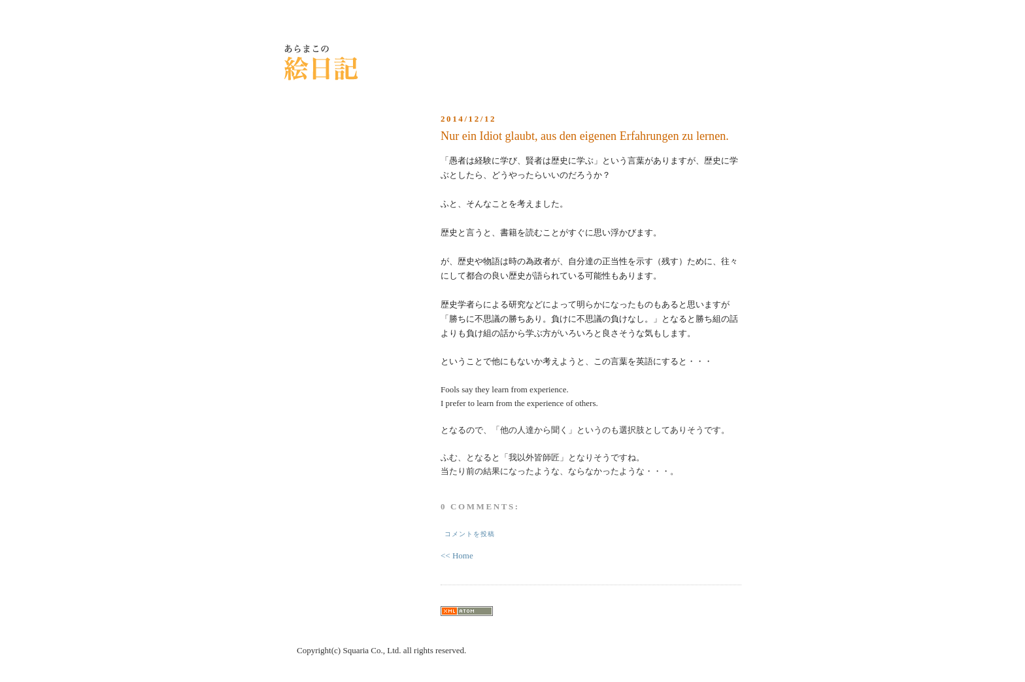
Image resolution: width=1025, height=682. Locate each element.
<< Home (457, 555)
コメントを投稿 (470, 533)
